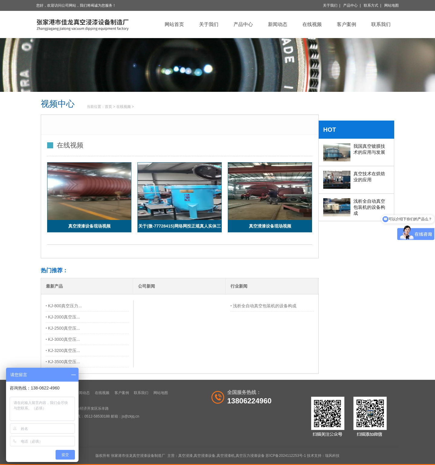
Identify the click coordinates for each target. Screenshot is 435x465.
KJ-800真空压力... (65, 305)
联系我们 (381, 24)
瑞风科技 (332, 456)
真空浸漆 (185, 456)
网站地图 (391, 5)
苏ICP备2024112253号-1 (286, 456)
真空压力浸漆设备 (250, 456)
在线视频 (312, 24)
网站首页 (174, 24)
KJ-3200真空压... (64, 350)
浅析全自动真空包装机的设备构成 (264, 305)
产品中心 (350, 5)
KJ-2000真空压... (64, 317)
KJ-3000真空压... (64, 339)
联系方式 (371, 5)
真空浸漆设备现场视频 (89, 226)
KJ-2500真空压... (64, 328)
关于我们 (330, 5)
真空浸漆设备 (204, 456)
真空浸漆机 (226, 456)
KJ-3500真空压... (64, 361)
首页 (108, 107)
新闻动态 (277, 24)
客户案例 (346, 24)
